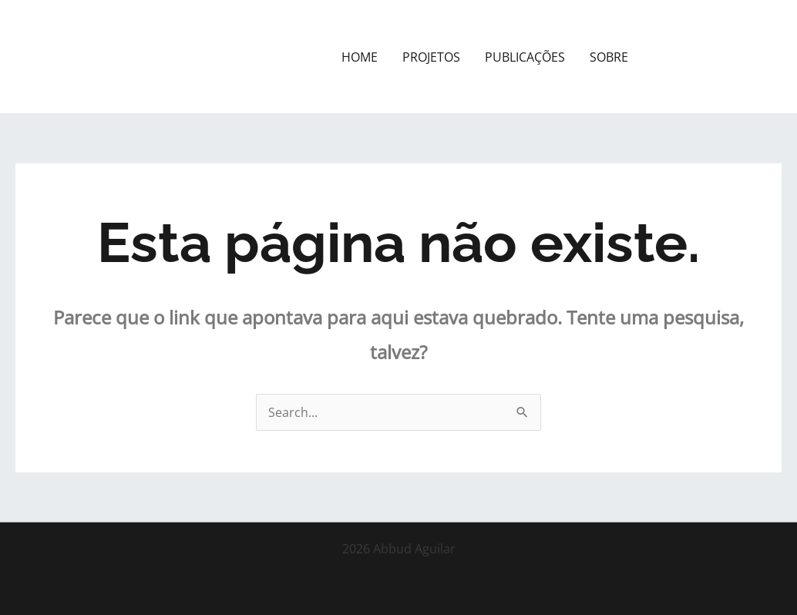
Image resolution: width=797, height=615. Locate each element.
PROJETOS (431, 57)
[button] (719, 57)
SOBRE (609, 57)
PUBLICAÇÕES (525, 57)
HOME (359, 57)
